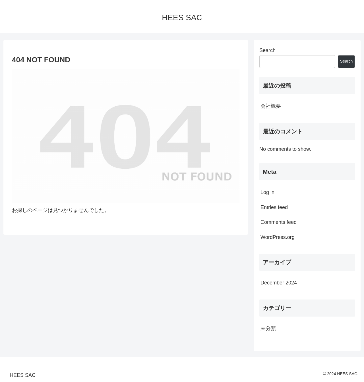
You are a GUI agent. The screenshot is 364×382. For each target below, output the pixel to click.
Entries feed (274, 207)
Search (267, 50)
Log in (267, 192)
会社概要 (270, 106)
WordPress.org (277, 237)
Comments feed (278, 222)
